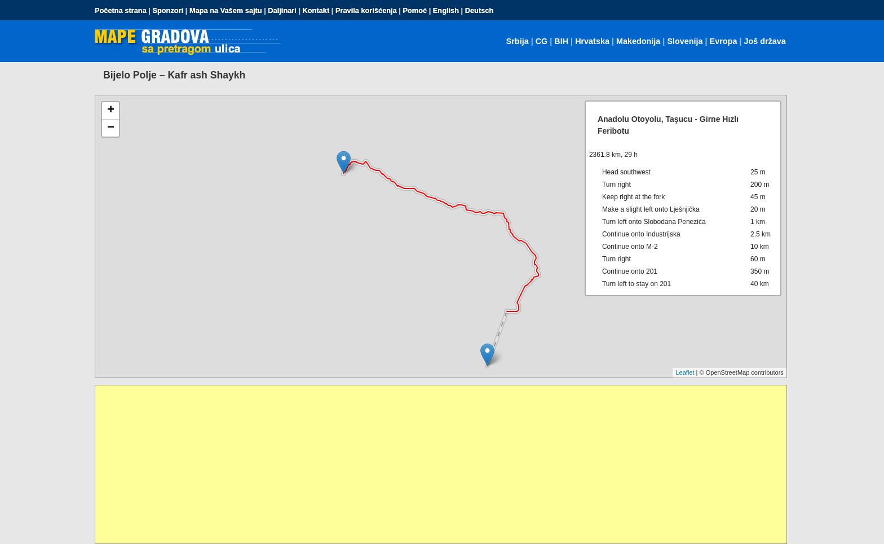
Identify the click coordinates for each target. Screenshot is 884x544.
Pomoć (415, 10)
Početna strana (121, 10)
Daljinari (282, 10)
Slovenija (684, 41)
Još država (764, 41)
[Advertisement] (433, 464)
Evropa (723, 41)
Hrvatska (592, 41)
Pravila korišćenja (366, 10)
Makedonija (638, 41)
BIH (561, 41)
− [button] (110, 128)
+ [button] (110, 110)
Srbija (517, 41)
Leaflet (684, 372)
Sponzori (167, 10)
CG (542, 41)
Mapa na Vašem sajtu (225, 10)
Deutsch (479, 10)
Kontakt (316, 10)
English (446, 10)
